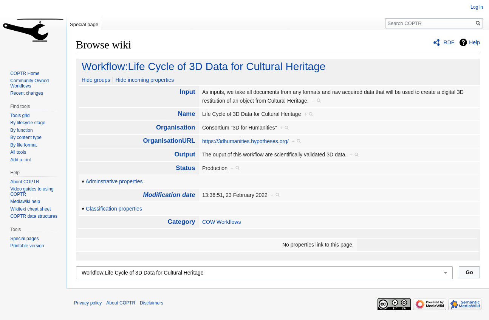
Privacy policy (88, 303)
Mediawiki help (25, 201)
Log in (476, 7)
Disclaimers (151, 303)
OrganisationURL (169, 140)
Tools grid (19, 115)
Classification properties (114, 209)
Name (186, 113)
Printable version (27, 245)
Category (181, 221)
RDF (449, 42)
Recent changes (26, 93)
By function (21, 130)
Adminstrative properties (114, 181)
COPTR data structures (33, 216)
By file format (23, 145)
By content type (26, 137)
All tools (18, 152)
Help (474, 42)
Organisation (175, 127)
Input (187, 91)
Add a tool (20, 159)
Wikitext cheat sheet (30, 209)
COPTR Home (24, 73)
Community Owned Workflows (29, 83)
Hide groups (96, 80)
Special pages (24, 238)
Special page (84, 24)
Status (185, 168)
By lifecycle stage (27, 122)
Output (185, 154)
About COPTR (24, 181)
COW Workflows (221, 222)
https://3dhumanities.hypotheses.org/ (245, 141)
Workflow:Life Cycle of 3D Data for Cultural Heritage (203, 66)
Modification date (169, 194)
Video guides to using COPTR (32, 191)
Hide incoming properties (144, 80)
